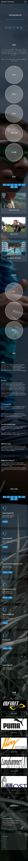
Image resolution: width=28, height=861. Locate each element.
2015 (12, 187)
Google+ (4, 845)
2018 (16, 184)
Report (10, 572)
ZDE (16, 450)
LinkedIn (4, 847)
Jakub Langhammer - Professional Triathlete (7, 1)
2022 (4, 184)
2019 (12, 184)
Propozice (5, 521)
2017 (20, 184)
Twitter (3, 841)
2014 (16, 187)
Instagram (4, 843)
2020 (8, 184)
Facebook (4, 838)
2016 (24, 184)
